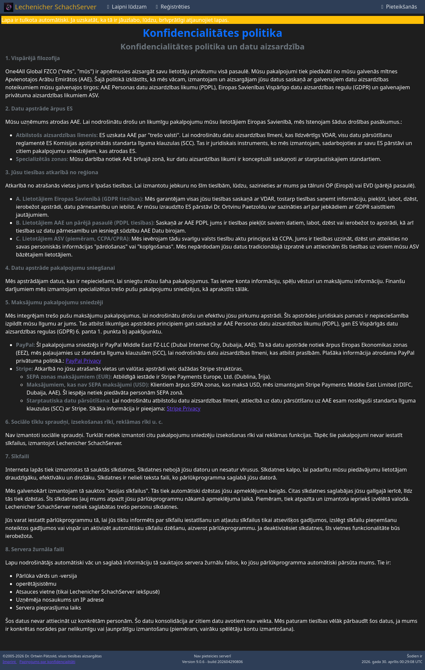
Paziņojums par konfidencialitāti (47, 661)
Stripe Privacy (184, 408)
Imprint (10, 661)
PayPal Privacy (83, 360)
